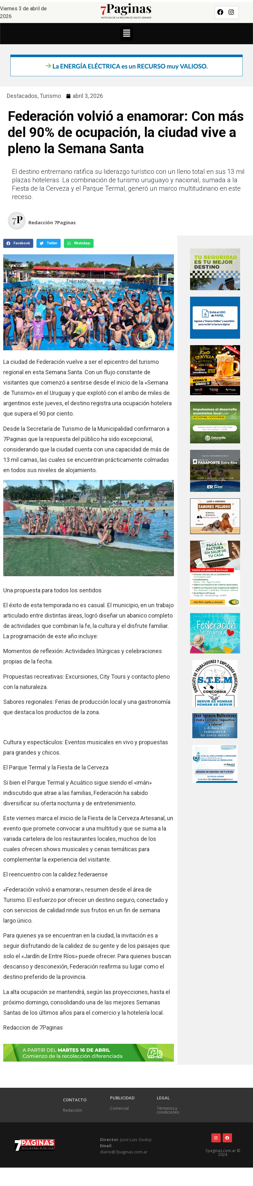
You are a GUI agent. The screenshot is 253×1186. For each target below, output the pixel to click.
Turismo (50, 95)
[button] (126, 33)
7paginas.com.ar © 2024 (222, 1152)
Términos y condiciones (168, 1110)
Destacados (22, 95)
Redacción (72, 1110)
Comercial (119, 1108)
